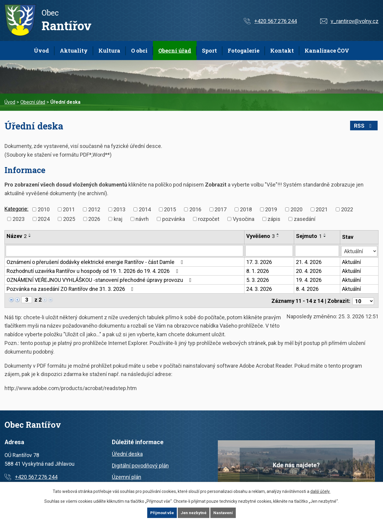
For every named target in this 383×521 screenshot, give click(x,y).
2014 (145, 209)
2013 (119, 209)
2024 (44, 219)
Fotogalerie (243, 50)
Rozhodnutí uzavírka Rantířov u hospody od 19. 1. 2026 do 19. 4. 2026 (93, 271)
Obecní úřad (174, 50)
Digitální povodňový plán (140, 464)
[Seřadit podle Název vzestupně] (30, 234)
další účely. (320, 491)
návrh (142, 219)
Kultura (109, 50)
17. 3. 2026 (259, 262)
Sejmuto (309, 236)
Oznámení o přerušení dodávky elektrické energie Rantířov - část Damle (96, 262)
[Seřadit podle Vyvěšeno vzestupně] (278, 234)
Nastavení (224, 512)
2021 (322, 209)
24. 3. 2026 (259, 289)
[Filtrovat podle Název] (125, 250)
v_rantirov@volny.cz (355, 21)
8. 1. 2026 (258, 271)
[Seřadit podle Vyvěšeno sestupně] (278, 236)
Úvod (41, 50)
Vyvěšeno (261, 236)
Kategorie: (16, 209)
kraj (118, 219)
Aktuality (74, 50)
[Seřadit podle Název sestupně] (30, 236)
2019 (271, 209)
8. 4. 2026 (307, 289)
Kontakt (282, 50)
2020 (297, 209)
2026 (94, 219)
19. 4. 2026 (309, 280)
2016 (195, 209)
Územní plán (126, 476)
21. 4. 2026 (309, 262)
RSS (365, 126)
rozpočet (208, 219)
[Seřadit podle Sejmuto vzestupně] (325, 234)
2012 (94, 209)
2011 (69, 209)
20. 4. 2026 (309, 271)
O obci (139, 50)
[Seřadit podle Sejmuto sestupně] (325, 236)
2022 (347, 209)
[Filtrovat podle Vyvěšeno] (269, 250)
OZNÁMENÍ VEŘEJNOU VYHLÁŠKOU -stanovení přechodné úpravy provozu (100, 280)
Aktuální (351, 262)
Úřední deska (127, 453)
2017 (221, 209)
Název (17, 236)
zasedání (304, 219)
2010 (44, 209)
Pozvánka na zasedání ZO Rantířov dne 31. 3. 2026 (71, 289)
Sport (209, 50)
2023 (19, 219)
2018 (246, 209)
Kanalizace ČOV (327, 50)
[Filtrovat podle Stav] (359, 250)
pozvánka (173, 219)
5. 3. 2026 (258, 280)
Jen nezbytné (194, 512)
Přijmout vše (161, 512)
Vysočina (243, 219)
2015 (170, 209)
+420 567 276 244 (275, 21)
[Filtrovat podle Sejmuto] (317, 250)
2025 (69, 219)
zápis (274, 219)
